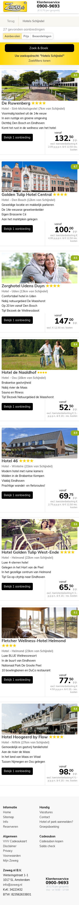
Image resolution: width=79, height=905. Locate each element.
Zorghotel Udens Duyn (31, 285)
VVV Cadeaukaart (15, 841)
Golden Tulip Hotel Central (34, 194)
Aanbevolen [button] (12, 36)
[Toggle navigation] (73, 6)
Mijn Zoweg (10, 860)
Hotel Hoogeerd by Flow (32, 736)
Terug (10, 21)
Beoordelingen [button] (41, 36)
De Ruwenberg (24, 103)
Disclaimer (9, 846)
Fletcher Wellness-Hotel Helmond (34, 643)
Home (7, 812)
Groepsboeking (49, 826)
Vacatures (46, 812)
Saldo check (47, 846)
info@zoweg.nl (12, 885)
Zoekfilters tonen (39, 58)
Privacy (7, 851)
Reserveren (10, 826)
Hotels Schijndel (33, 21)
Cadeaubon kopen (51, 841)
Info (5, 822)
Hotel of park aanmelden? (56, 822)
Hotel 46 (17, 460)
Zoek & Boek (38, 48)
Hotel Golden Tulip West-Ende (38, 552)
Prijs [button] (26, 36)
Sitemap (8, 817)
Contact (45, 817)
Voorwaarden (12, 855)
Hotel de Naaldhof (24, 372)
